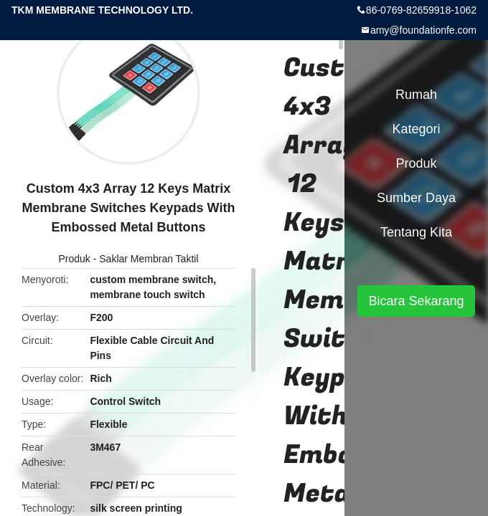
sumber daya (416, 198)
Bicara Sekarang (416, 301)
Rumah (416, 94)
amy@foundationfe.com (423, 30)
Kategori (416, 129)
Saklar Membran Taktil (148, 258)
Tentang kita (416, 232)
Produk (74, 258)
